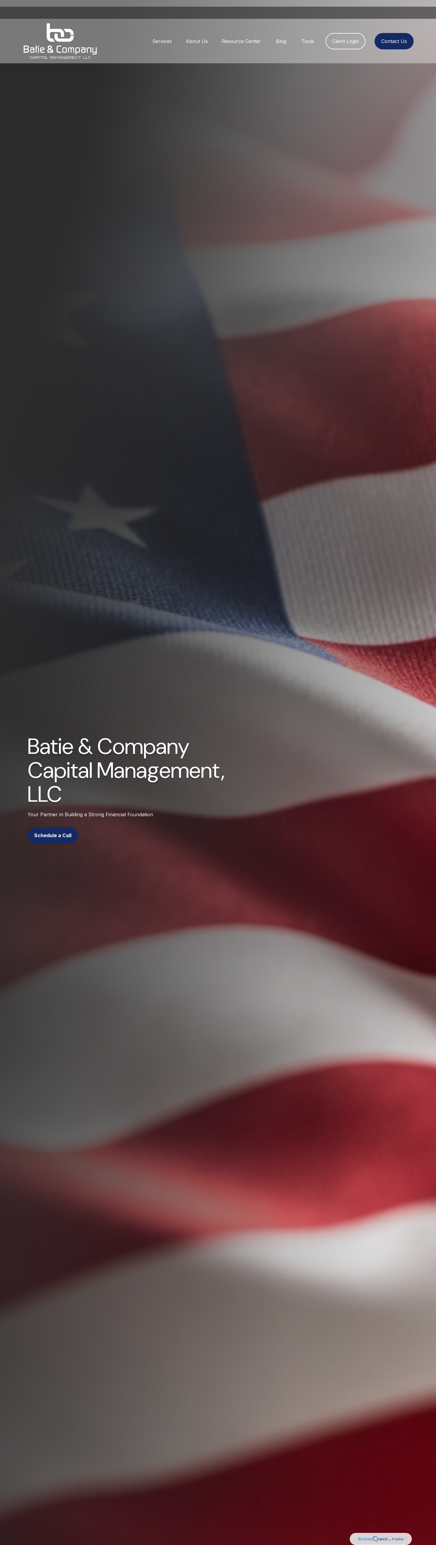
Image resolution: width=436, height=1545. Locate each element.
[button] (162, 34)
